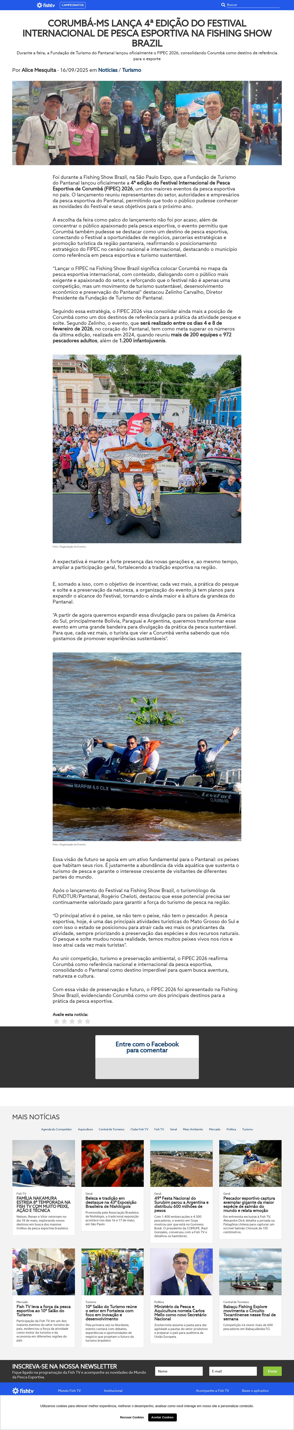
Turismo (131, 70)
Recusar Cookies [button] (132, 1417)
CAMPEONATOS (73, 5)
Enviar (272, 1371)
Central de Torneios (111, 1129)
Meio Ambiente (193, 1129)
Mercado (214, 1129)
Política (231, 1129)
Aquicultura (85, 1129)
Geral (173, 1129)
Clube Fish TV (139, 1129)
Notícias (108, 70)
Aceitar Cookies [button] (162, 1417)
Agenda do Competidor (56, 1129)
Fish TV (159, 1129)
